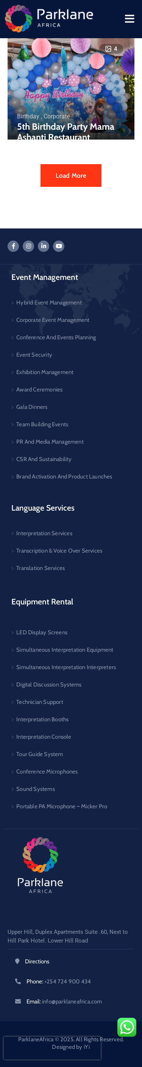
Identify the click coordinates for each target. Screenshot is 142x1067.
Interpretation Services (44, 533)
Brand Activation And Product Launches (64, 476)
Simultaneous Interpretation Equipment (64, 649)
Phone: (59, 981)
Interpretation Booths (42, 719)
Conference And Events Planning (56, 337)
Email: (64, 1001)
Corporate (57, 116)
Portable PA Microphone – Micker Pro (61, 806)
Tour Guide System (39, 754)
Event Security (34, 354)
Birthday (28, 116)
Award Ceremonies (39, 389)
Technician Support (39, 702)
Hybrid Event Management (49, 302)
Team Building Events (42, 424)
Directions (37, 961)
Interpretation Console (43, 736)
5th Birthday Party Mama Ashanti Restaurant (65, 132)
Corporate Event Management (52, 320)
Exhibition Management (44, 372)
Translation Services (40, 568)
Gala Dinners (31, 407)
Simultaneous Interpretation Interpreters (66, 667)
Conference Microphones (47, 771)
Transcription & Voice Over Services (59, 550)
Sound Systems (35, 789)
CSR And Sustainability (44, 459)
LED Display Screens (41, 632)
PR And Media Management (50, 441)
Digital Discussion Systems (48, 684)
